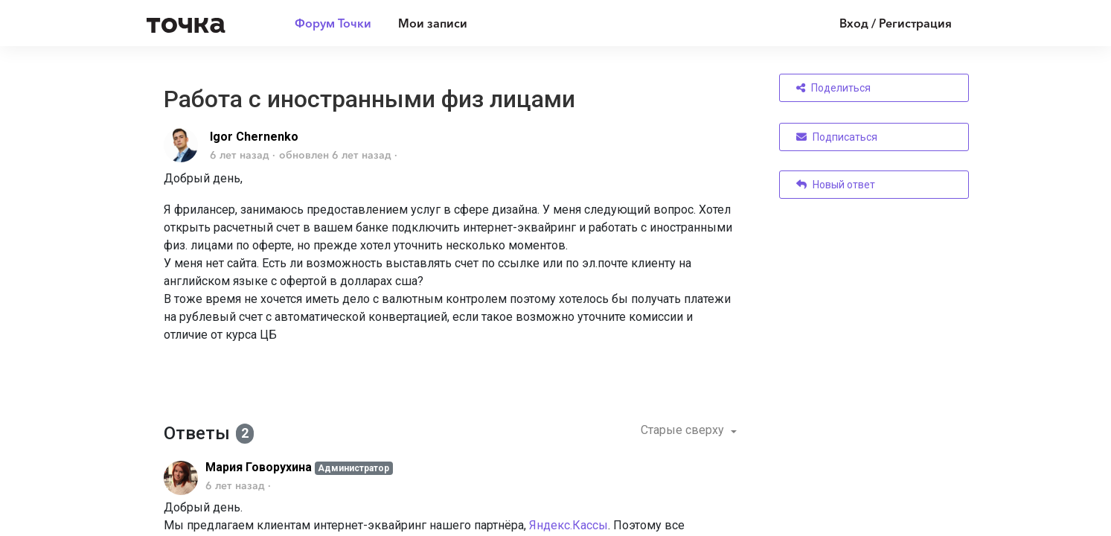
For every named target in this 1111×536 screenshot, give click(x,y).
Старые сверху (684, 430)
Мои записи (432, 23)
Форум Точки (333, 23)
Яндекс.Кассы (568, 525)
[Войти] (884, 23)
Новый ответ (835, 185)
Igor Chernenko (254, 137)
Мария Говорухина (258, 467)
